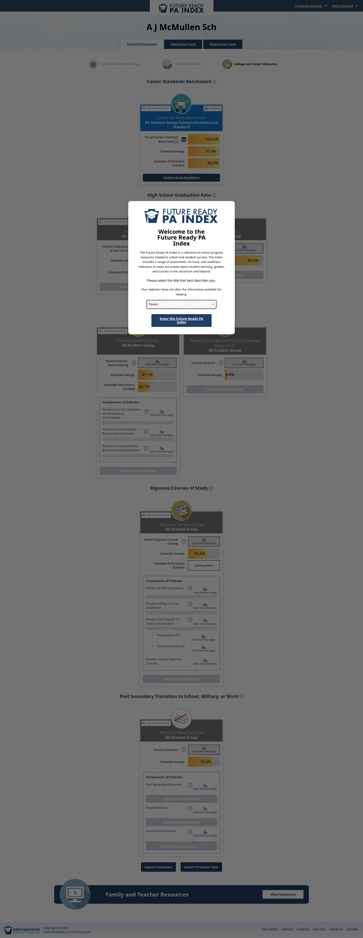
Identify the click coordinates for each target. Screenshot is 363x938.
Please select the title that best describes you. (181, 280)
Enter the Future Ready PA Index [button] (181, 320)
